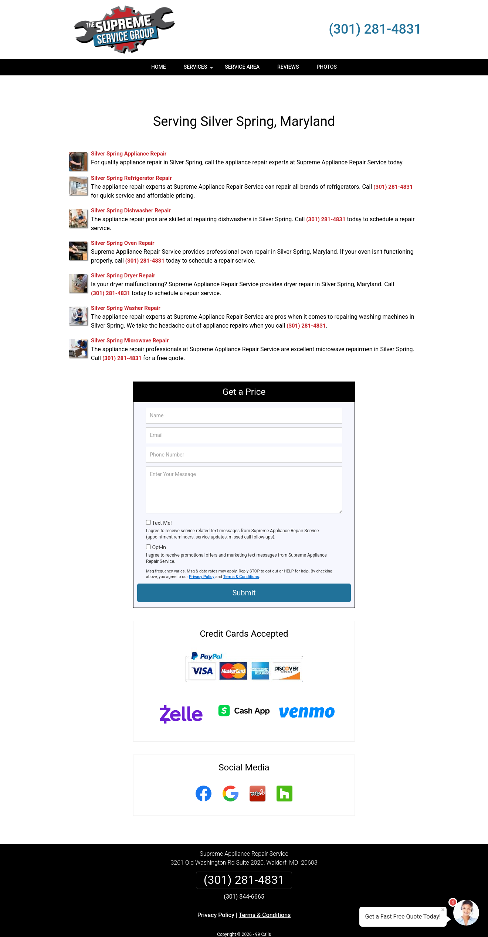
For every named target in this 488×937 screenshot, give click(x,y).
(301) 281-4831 (375, 29)
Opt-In (159, 526)
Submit (243, 571)
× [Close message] (443, 909)
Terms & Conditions (241, 555)
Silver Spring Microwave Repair (130, 318)
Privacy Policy (201, 555)
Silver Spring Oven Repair (123, 221)
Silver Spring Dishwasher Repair (131, 188)
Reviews (288, 67)
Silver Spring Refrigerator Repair (131, 156)
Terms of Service (298, 921)
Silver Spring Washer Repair (125, 286)
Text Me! (162, 501)
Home (158, 67)
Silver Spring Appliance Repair (128, 132)
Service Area (242, 67)
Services (199, 69)
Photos (326, 67)
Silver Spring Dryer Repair (123, 253)
